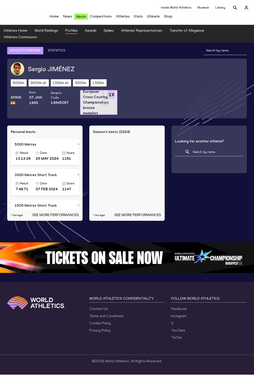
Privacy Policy (100, 334)
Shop (168, 18)
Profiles (71, 34)
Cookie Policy (100, 326)
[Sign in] (246, 7)
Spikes (109, 34)
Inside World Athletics (176, 7)
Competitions (101, 18)
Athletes (123, 18)
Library (220, 7)
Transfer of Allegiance (186, 34)
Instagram (178, 319)
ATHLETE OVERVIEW (25, 54)
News (67, 18)
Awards (90, 34)
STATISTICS (56, 54)
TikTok (176, 341)
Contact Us (98, 312)
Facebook (179, 312)
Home (54, 18)
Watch (81, 18)
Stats (138, 18)
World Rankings (46, 34)
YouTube (178, 334)
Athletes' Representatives (141, 34)
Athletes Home (15, 34)
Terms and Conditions (106, 319)
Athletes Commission (20, 40)
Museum (203, 7)
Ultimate (153, 18)
